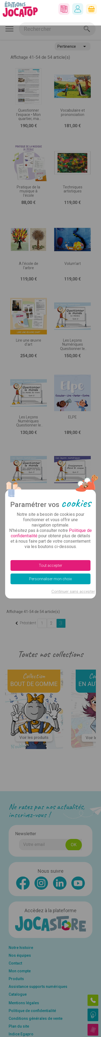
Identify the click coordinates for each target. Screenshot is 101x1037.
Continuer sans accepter (73, 566)
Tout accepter (50, 540)
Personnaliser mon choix (50, 553)
